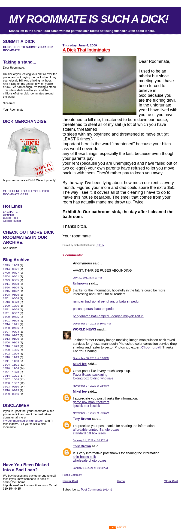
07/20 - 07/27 (11, 272)
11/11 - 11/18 (11, 360)
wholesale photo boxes (89, 460)
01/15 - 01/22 (11, 290)
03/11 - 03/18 (11, 283)
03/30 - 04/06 (11, 327)
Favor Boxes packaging (90, 374)
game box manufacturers (91, 402)
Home (121, 481)
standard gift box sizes (89, 433)
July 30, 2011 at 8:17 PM (87, 277)
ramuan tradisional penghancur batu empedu (106, 301)
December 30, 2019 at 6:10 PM (91, 358)
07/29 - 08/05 (11, 280)
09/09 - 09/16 (11, 393)
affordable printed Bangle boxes (96, 429)
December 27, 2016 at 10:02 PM (92, 323)
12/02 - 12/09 (11, 353)
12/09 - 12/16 (11, 349)
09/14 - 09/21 (11, 268)
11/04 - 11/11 (11, 364)
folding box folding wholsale (93, 378)
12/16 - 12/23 (11, 346)
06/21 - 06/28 (11, 309)
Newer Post (70, 481)
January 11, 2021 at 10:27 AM (90, 440)
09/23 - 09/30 (11, 386)
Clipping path (151, 347)
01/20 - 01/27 (11, 335)
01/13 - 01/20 (11, 338)
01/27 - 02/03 (11, 331)
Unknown (80, 283)
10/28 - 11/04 (11, 368)
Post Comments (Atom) (96, 489)
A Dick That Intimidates (86, 49)
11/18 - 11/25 (11, 357)
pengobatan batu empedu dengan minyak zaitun (108, 316)
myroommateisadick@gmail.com (23, 420)
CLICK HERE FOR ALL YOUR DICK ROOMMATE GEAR (26, 193)
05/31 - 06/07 (11, 313)
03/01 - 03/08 (11, 320)
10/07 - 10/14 (11, 379)
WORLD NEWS (84, 329)
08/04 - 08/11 (11, 276)
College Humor (12, 220)
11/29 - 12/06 (11, 305)
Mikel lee (80, 364)
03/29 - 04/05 (11, 316)
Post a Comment (72, 474)
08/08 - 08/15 (11, 294)
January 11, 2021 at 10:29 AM (90, 467)
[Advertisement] (117, 502)
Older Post (171, 481)
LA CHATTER (11, 211)
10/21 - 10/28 (11, 371)
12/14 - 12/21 (11, 324)
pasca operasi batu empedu (93, 309)
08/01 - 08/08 (11, 298)
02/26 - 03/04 (11, 287)
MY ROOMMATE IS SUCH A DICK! (88, 19)
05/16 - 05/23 (11, 301)
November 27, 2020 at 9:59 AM (91, 385)
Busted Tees (10, 217)
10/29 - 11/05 (11, 265)
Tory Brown (82, 419)
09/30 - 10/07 (11, 383)
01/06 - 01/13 (11, 342)
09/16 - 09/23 (11, 390)
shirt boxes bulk (84, 457)
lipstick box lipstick (86, 406)
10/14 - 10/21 (11, 375)
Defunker (8, 214)
